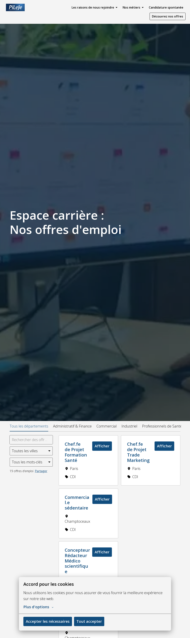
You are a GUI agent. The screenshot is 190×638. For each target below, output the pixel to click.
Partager (41, 471)
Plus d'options (38, 607)
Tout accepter (89, 621)
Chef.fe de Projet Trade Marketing (138, 452)
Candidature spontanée (166, 7)
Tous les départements (29, 426)
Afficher (102, 446)
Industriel (129, 426)
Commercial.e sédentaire (77, 503)
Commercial (106, 426)
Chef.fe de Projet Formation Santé (76, 452)
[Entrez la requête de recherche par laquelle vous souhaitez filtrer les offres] (31, 439)
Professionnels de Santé (162, 426)
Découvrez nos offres (167, 16)
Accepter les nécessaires (48, 621)
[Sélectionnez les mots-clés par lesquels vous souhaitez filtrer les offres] (31, 462)
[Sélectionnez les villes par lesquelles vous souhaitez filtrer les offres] (31, 450)
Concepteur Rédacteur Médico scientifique (77, 560)
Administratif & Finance (72, 426)
